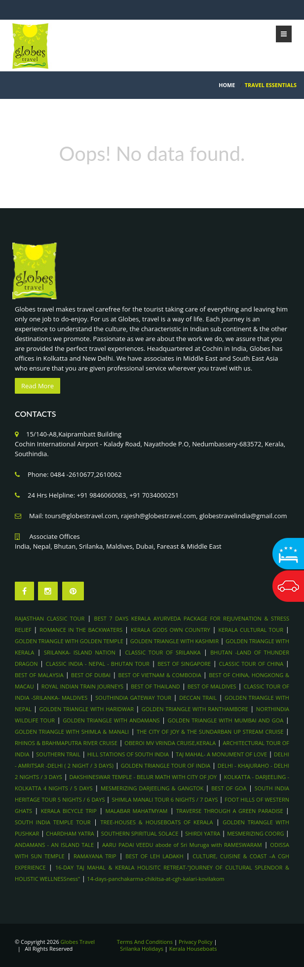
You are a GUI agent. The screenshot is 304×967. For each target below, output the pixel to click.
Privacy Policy (196, 941)
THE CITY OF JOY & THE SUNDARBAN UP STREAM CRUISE (210, 731)
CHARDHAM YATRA (70, 833)
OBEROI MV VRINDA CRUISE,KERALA (170, 743)
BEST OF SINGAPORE (184, 663)
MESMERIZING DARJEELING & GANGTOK (153, 788)
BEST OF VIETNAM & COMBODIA (159, 675)
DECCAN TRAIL (198, 697)
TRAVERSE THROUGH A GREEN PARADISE (229, 810)
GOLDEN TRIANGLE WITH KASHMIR (174, 641)
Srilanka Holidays (141, 948)
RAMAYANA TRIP (95, 856)
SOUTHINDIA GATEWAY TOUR (133, 697)
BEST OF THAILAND (155, 686)
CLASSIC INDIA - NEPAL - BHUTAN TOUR (98, 663)
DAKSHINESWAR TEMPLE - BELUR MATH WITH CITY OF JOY (143, 776)
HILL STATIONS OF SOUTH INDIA (128, 754)
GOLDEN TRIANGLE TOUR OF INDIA (166, 765)
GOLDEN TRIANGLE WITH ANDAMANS (111, 720)
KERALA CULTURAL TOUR (250, 629)
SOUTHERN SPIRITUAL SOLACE (139, 833)
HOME (227, 85)
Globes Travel (78, 941)
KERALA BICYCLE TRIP (69, 810)
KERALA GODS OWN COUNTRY (170, 629)
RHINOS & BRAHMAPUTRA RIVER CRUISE (66, 743)
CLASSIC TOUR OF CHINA (251, 663)
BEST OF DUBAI (91, 675)
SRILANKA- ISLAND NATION (79, 652)
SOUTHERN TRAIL (58, 754)
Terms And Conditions (145, 941)
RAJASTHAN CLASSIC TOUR (49, 618)
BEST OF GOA (228, 788)
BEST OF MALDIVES (212, 686)
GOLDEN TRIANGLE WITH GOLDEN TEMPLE (69, 641)
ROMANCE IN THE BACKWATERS (80, 629)
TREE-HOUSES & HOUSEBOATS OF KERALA (156, 822)
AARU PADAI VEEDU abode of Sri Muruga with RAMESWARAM (182, 844)
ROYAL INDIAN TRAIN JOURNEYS (82, 686)
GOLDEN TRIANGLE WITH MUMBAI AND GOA (226, 720)
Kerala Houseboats (193, 948)
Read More (37, 385)
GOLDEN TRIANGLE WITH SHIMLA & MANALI (72, 731)
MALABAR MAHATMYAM (137, 810)
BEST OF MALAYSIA (39, 675)
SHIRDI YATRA (202, 833)
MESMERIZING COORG (255, 833)
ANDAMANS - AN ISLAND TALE (54, 844)
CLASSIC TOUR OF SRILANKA (162, 652)
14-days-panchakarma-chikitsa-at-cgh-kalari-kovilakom (155, 878)
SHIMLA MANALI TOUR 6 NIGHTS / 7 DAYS (165, 799)
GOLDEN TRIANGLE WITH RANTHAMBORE (195, 709)
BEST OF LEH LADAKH (154, 856)
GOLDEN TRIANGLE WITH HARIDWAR (86, 709)
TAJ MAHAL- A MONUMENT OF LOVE (221, 754)
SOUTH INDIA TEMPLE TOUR (53, 822)
